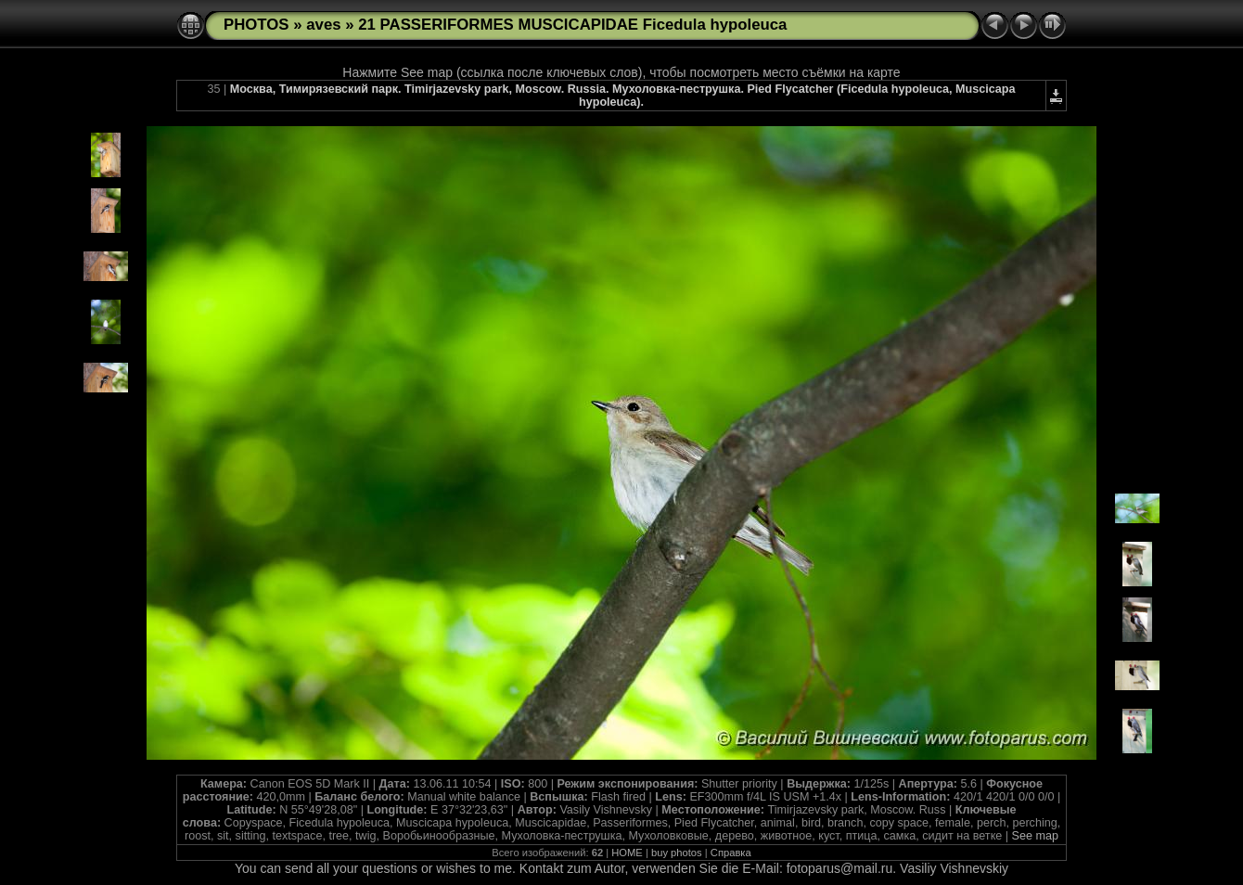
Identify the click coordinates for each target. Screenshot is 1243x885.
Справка (731, 852)
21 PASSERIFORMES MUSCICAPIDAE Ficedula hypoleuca (572, 24)
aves (323, 24)
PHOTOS (256, 24)
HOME (627, 852)
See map (1035, 835)
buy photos (676, 852)
